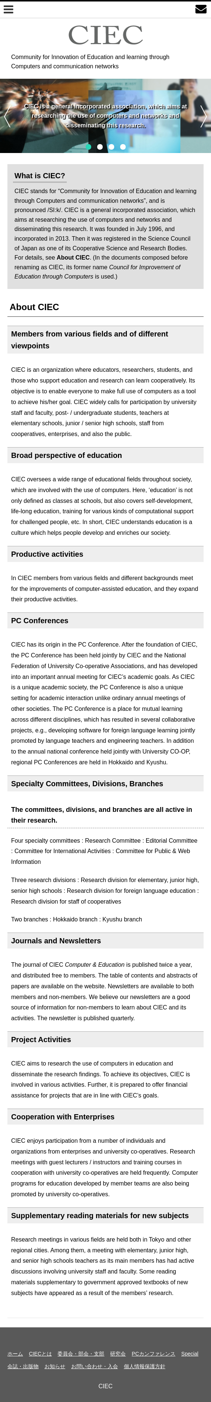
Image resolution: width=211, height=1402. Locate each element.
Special (189, 1354)
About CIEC (34, 307)
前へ (7, 116)
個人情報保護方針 (144, 1366)
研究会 (118, 1354)
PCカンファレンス (153, 1354)
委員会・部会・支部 (80, 1354)
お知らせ (54, 1366)
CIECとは (40, 1354)
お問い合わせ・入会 (94, 1366)
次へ (203, 116)
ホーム (15, 1354)
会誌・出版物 (23, 1366)
